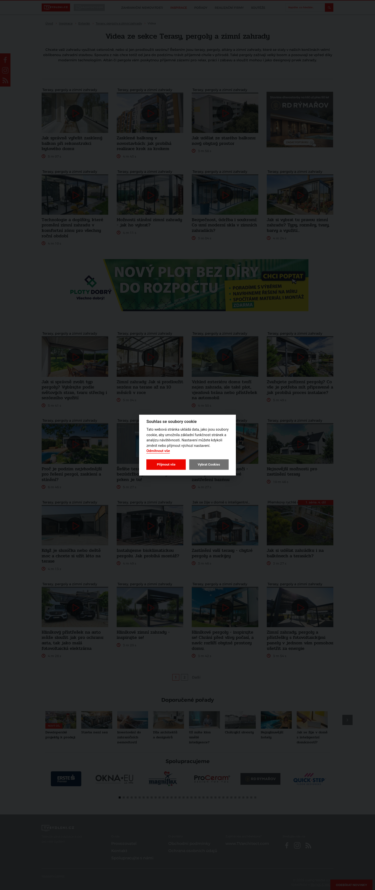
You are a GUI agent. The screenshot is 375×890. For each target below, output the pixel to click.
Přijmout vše (166, 464)
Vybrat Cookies (209, 464)
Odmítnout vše (158, 451)
